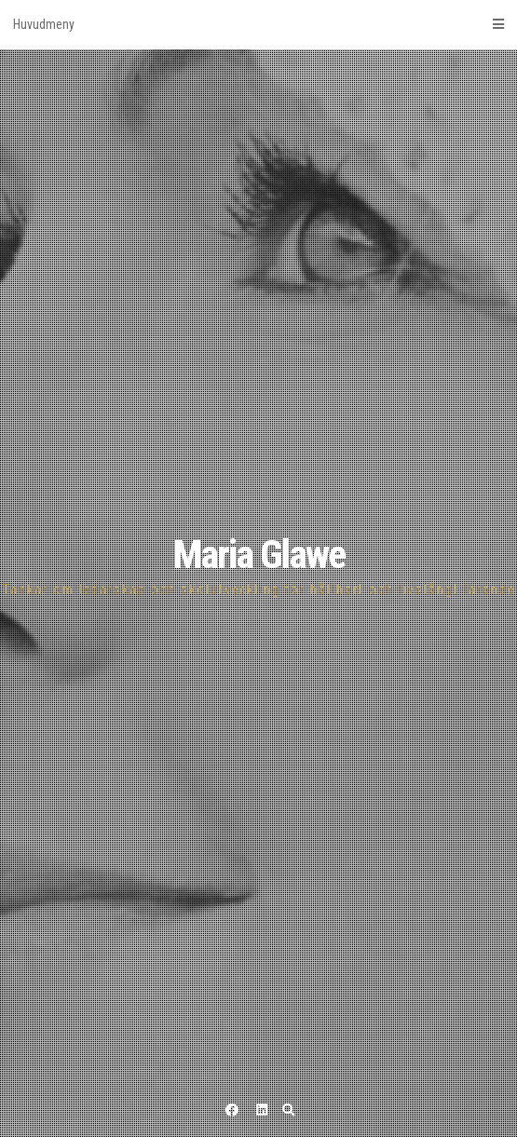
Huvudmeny (258, 24)
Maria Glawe (259, 554)
